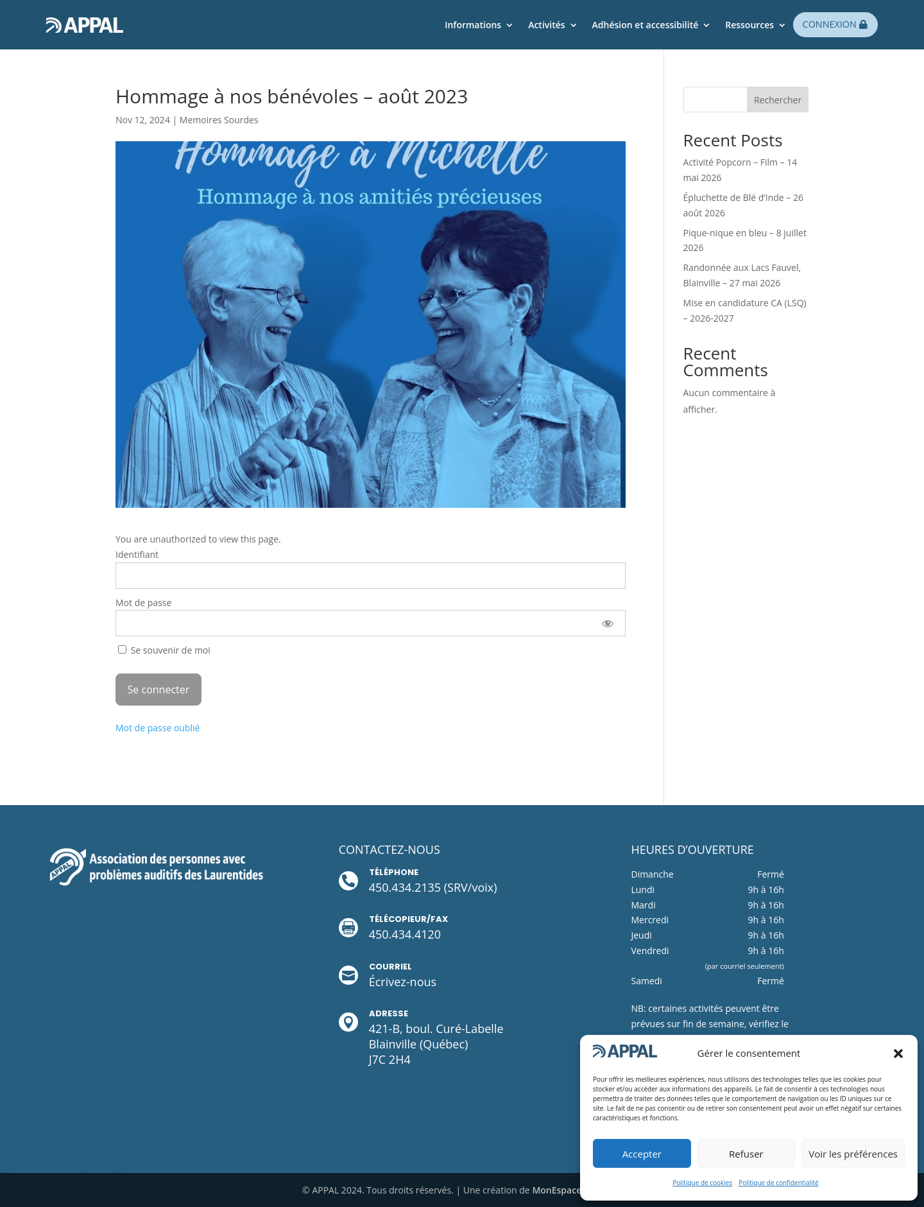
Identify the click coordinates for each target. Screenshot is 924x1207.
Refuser (746, 1153)
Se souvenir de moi (164, 650)
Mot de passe (143, 602)
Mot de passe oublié (158, 728)
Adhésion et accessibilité (645, 25)
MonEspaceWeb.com (577, 1190)
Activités (546, 25)
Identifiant (137, 554)
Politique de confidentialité (779, 1182)
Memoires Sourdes (219, 120)
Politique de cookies (702, 1182)
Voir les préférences (853, 1153)
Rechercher (777, 100)
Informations (473, 25)
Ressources (749, 25)
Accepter (642, 1153)
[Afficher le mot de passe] (607, 623)
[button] (898, 1053)
